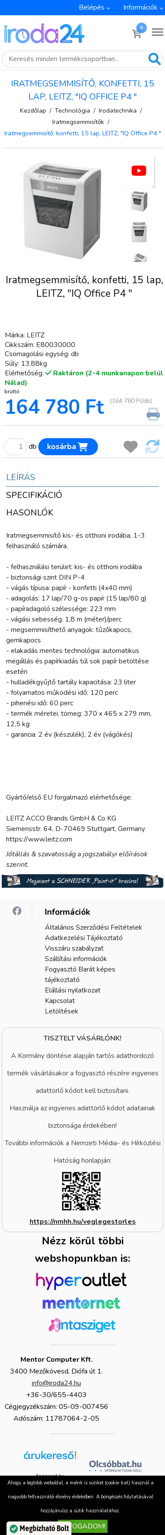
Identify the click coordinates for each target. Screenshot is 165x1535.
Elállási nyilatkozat (73, 990)
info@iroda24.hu (56, 1383)
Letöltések (61, 1011)
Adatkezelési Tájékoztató (84, 938)
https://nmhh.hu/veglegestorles (83, 1221)
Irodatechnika (118, 110)
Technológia (72, 110)
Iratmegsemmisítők (78, 121)
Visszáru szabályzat (74, 948)
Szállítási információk (76, 959)
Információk (140, 7)
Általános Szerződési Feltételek (93, 927)
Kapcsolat (60, 1001)
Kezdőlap (33, 110)
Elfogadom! (82, 1526)
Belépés (91, 7)
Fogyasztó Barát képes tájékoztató (80, 975)
